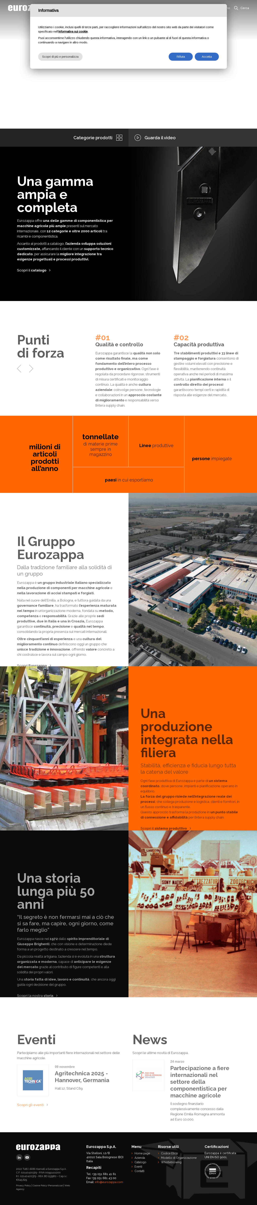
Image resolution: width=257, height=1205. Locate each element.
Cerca (245, 8)
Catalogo (140, 1162)
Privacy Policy (23, 1185)
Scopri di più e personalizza (60, 56)
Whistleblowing (171, 1162)
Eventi (138, 1166)
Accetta (207, 56)
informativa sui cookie (73, 31)
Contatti (139, 1171)
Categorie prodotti (92, 137)
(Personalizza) (55, 1185)
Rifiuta (180, 56)
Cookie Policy (40, 1185)
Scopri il (31, 270)
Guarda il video (160, 137)
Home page (142, 1153)
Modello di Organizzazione (179, 1157)
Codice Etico (169, 1153)
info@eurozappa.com (109, 1182)
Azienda (140, 1157)
